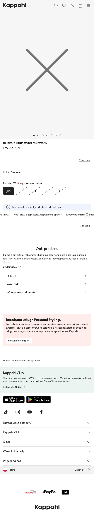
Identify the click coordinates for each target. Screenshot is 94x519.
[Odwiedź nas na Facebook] (41, 412)
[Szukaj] (56, 5)
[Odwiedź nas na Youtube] (30, 412)
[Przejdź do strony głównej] (14, 5)
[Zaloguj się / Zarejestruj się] (72, 5)
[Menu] (88, 5)
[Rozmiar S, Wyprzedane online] (21, 191)
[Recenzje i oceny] (47, 160)
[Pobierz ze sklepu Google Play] (38, 399)
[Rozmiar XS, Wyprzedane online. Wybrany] (8, 191)
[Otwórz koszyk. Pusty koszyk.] (80, 5)
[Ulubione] (64, 5)
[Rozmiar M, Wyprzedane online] (34, 191)
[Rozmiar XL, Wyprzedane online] (60, 191)
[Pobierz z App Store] (14, 399)
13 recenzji (85, 225)
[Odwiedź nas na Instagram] (18, 412)
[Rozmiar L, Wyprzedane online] (47, 191)
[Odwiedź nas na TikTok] (6, 412)
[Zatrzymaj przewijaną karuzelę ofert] (87, 214)
